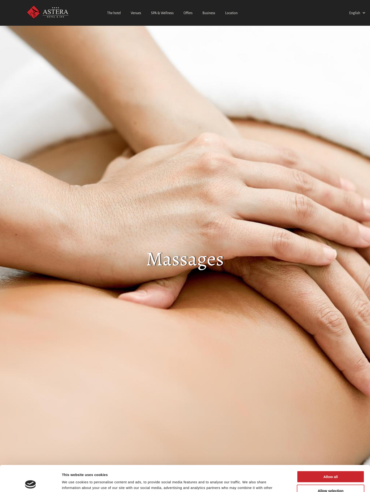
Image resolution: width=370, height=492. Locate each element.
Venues (136, 13)
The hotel (114, 13)
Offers (188, 13)
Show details (248, 483)
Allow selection (330, 464)
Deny (330, 478)
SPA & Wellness (162, 13)
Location (231, 13)
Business (208, 13)
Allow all (331, 451)
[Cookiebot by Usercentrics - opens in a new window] (30, 482)
